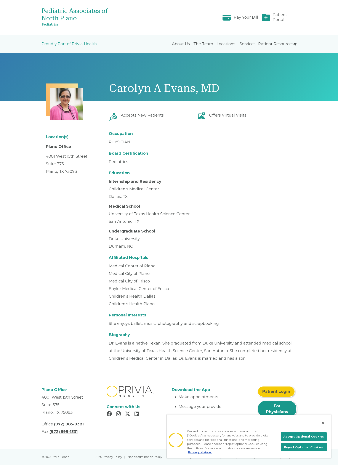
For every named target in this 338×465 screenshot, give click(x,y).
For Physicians (277, 409)
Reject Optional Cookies (304, 447)
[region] (249, 436)
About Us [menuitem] (181, 44)
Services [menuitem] (248, 44)
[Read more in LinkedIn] (137, 414)
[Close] (323, 423)
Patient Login (276, 391)
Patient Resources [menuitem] (276, 44)
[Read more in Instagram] (119, 414)
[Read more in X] (128, 414)
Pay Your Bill (246, 17)
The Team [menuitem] (203, 44)
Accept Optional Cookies (303, 436)
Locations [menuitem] (226, 44)
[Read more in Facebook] (110, 414)
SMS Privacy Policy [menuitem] (109, 457)
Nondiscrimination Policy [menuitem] (145, 457)
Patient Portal (280, 17)
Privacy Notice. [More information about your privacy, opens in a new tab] (200, 452)
